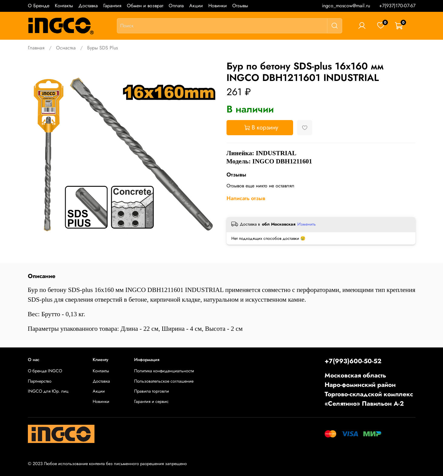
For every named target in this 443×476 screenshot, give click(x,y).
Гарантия (112, 5)
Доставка (88, 5)
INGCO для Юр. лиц (48, 391)
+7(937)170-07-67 (397, 5)
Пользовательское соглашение (163, 381)
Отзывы (240, 5)
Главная (36, 47)
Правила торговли (151, 391)
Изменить (306, 224)
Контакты (64, 5)
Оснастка (66, 47)
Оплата (176, 5)
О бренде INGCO (45, 371)
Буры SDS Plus (102, 47)
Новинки (217, 5)
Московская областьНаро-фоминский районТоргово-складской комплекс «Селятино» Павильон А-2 (369, 389)
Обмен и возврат (145, 5)
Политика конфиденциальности (164, 371)
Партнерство (39, 381)
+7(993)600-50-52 (353, 361)
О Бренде (38, 5)
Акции (196, 5)
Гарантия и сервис (151, 401)
